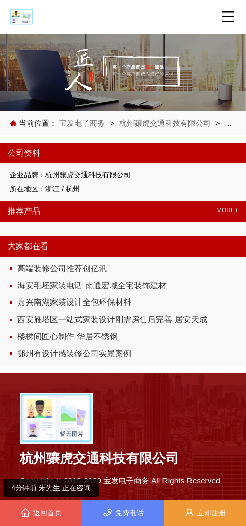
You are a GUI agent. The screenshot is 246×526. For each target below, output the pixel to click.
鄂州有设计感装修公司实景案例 (74, 353)
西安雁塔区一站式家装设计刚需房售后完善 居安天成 (112, 319)
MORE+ (227, 210)
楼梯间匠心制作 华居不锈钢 (67, 336)
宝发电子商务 (83, 123)
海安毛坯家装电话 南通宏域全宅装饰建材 (91, 285)
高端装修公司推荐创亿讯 (62, 268)
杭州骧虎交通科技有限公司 (165, 123)
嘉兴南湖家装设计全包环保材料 (74, 302)
